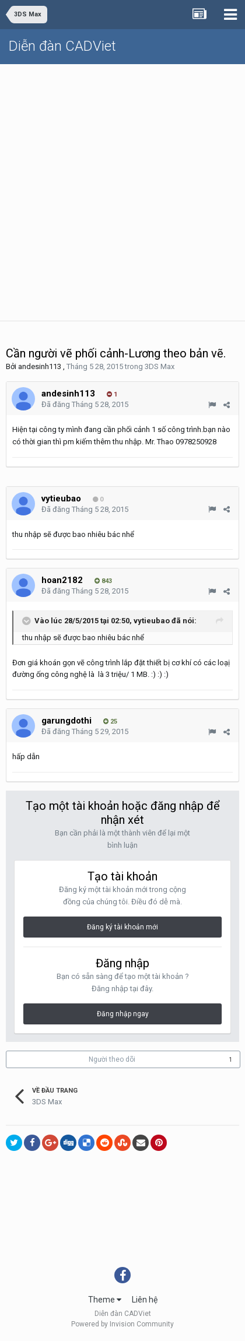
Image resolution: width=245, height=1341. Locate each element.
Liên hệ (145, 1299)
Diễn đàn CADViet (62, 46)
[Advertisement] (122, 192)
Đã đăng (84, 404)
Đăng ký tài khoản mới (122, 927)
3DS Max (159, 366)
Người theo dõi (112, 1059)
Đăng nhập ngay (123, 1014)
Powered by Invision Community (122, 1324)
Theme (104, 1299)
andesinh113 (39, 366)
